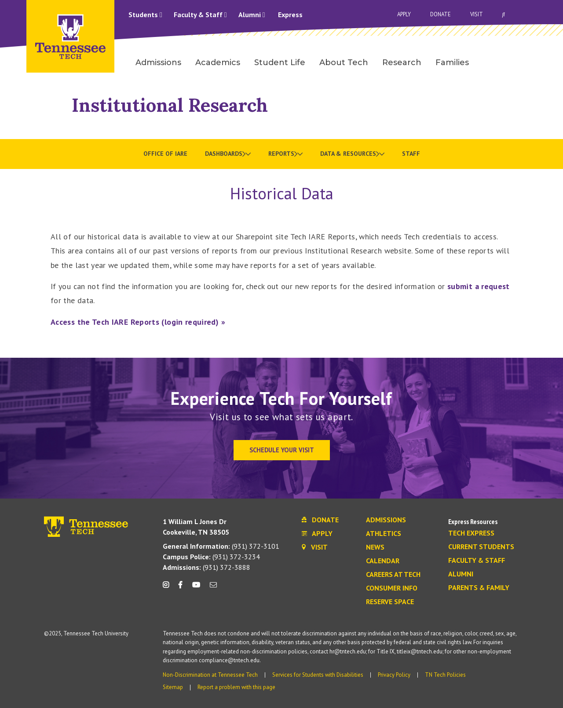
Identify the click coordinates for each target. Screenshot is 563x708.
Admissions (386, 520)
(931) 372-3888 (206, 567)
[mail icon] (213, 588)
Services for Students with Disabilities (317, 675)
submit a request (478, 286)
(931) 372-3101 (221, 546)
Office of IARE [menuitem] (165, 154)
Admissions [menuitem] (158, 62)
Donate (440, 14)
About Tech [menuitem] (343, 62)
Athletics (383, 534)
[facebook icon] (180, 588)
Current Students (481, 547)
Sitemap (173, 687)
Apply (404, 14)
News (375, 547)
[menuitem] (228, 154)
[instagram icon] (168, 588)
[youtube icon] (196, 588)
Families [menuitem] (452, 62)
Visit (476, 14)
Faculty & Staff (200, 14)
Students (145, 14)
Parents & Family (478, 588)
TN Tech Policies (445, 675)
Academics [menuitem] (217, 62)
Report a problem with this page (236, 687)
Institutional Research (170, 105)
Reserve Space (390, 602)
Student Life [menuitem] (279, 62)
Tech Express (471, 533)
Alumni (251, 14)
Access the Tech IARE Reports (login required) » (138, 322)
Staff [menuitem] (411, 154)
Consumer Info (391, 588)
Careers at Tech (393, 575)
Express (290, 14)
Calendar (382, 561)
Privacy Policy (394, 675)
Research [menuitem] (401, 62)
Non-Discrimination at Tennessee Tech (210, 675)
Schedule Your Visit (281, 450)
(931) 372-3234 (211, 556)
